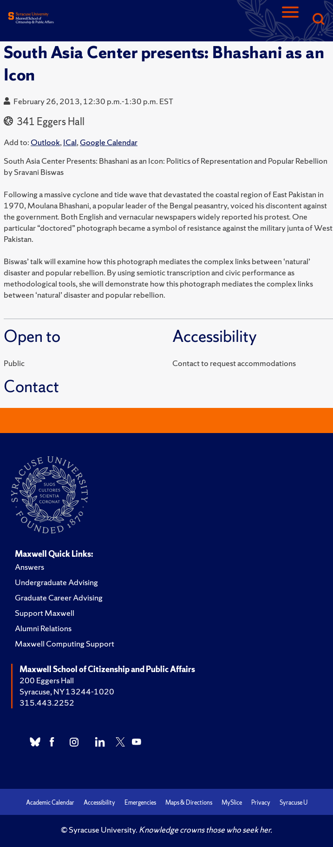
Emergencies (140, 803)
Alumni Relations (43, 628)
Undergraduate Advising (56, 582)
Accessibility (99, 803)
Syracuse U (293, 803)
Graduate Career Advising (59, 597)
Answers (29, 566)
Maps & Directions (188, 803)
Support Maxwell (44, 612)
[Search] (318, 20)
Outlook (45, 142)
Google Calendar (108, 142)
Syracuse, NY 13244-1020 (67, 691)
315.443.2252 (47, 702)
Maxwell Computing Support (64, 643)
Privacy (260, 803)
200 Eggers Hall (47, 680)
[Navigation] (290, 20)
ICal (70, 142)
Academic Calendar (50, 803)
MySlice (232, 803)
